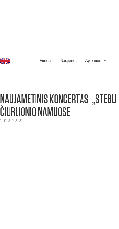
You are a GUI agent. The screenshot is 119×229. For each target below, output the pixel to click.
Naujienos (68, 61)
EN (5, 61)
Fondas (46, 61)
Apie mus (93, 61)
